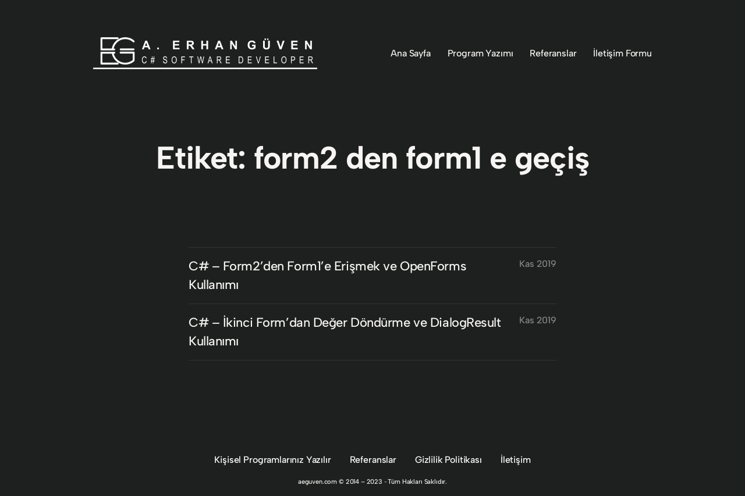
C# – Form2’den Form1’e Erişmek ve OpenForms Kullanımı (327, 275)
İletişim (516, 459)
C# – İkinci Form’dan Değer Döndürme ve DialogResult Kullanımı (345, 332)
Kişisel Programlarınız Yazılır (272, 459)
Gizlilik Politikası (448, 459)
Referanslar (373, 459)
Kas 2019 (537, 263)
